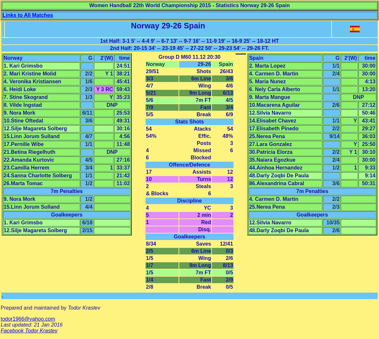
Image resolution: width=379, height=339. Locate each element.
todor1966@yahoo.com (28, 319)
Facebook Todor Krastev (29, 330)
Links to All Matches (28, 15)
